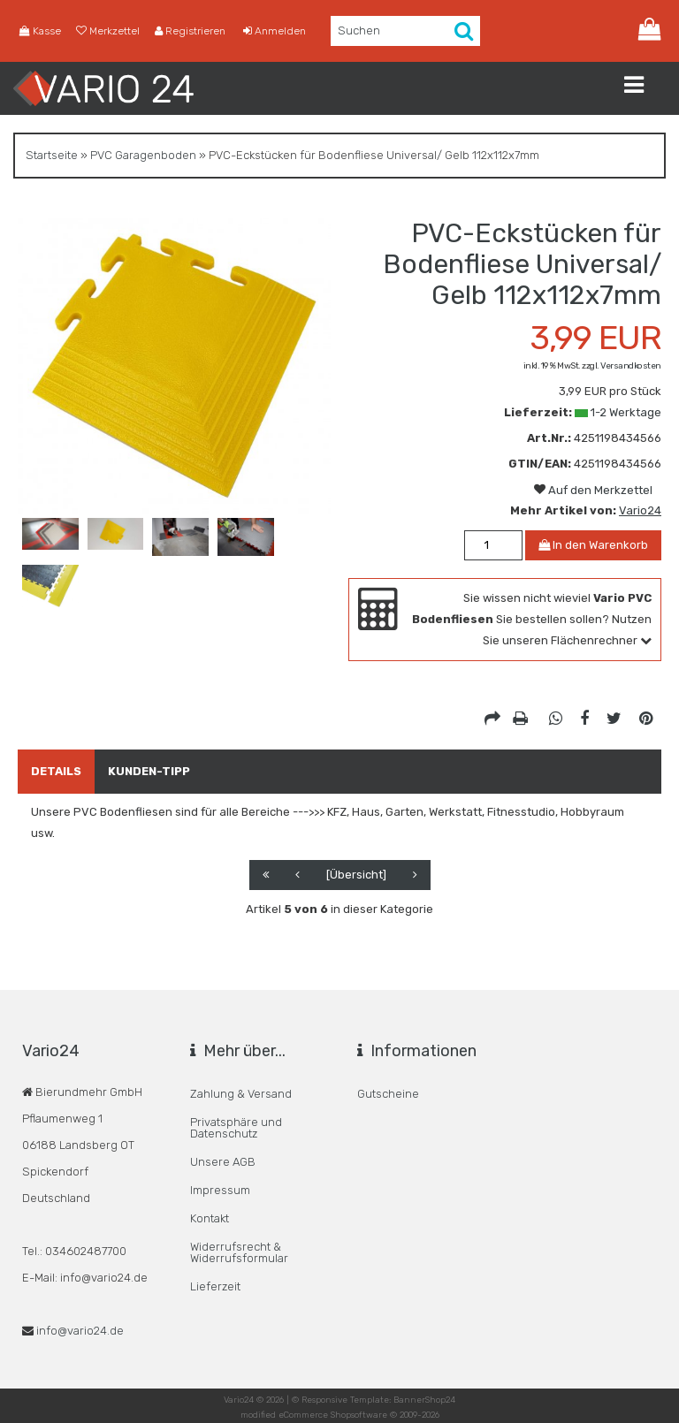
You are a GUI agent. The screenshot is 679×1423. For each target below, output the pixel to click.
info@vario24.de (80, 1330)
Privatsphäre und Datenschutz (236, 1127)
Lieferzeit (215, 1286)
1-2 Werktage (626, 412)
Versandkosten (630, 366)
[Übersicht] (356, 874)
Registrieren (190, 31)
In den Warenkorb (593, 545)
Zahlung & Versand (241, 1093)
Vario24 (640, 510)
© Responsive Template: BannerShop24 (373, 1400)
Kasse (40, 31)
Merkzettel (108, 31)
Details (56, 771)
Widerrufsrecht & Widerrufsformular (239, 1252)
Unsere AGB (223, 1161)
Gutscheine (388, 1093)
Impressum (220, 1190)
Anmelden (274, 31)
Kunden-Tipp (149, 771)
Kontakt (209, 1218)
